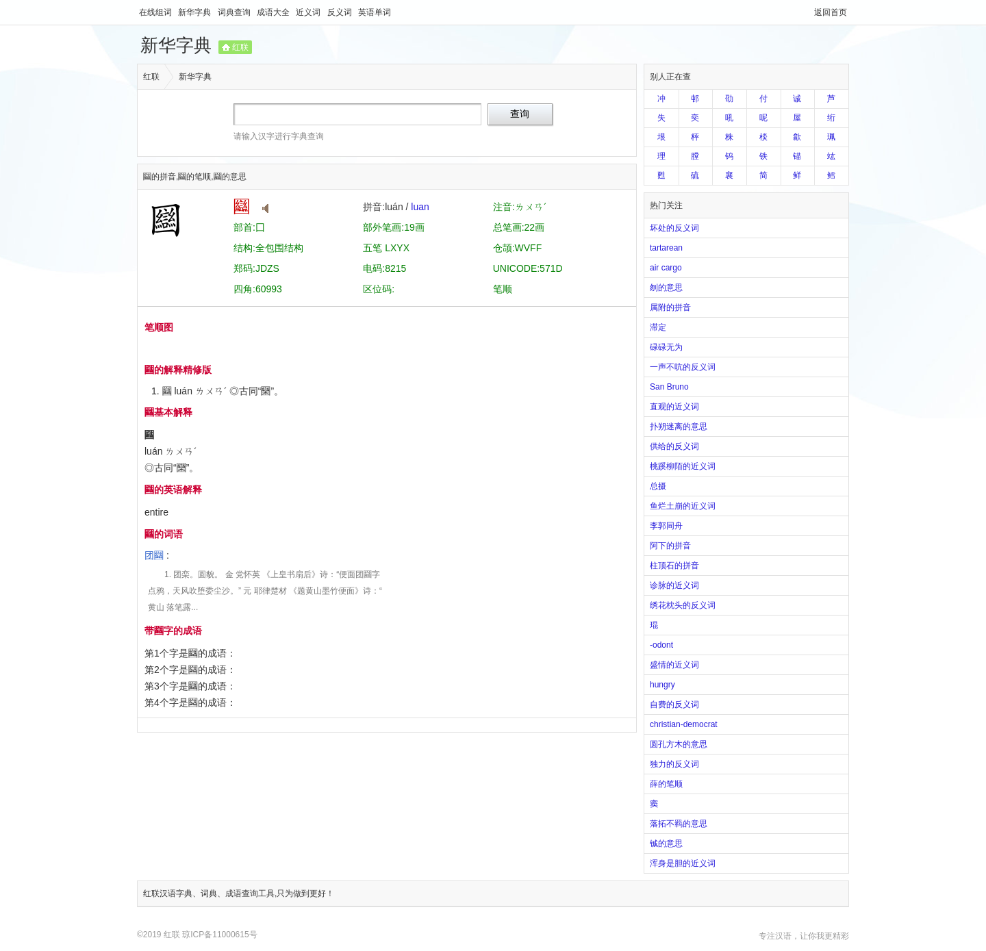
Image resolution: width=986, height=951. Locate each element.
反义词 (340, 12)
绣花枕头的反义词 (683, 605)
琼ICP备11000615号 (219, 934)
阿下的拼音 (670, 545)
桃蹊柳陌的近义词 (683, 466)
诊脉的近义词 (674, 585)
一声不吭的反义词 (683, 367)
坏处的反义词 (674, 228)
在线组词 (156, 12)
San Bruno (669, 387)
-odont (661, 645)
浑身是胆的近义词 (683, 863)
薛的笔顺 (666, 784)
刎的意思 (666, 287)
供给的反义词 (674, 446)
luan (420, 206)
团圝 (154, 555)
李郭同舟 (666, 526)
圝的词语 (163, 534)
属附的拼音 (670, 307)
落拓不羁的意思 (678, 823)
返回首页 (830, 12)
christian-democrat (684, 724)
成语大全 (274, 12)
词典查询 (235, 12)
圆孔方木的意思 (678, 744)
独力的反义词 (674, 764)
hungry (662, 684)
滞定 (658, 327)
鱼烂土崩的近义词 (683, 506)
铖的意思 (666, 843)
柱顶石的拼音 (674, 565)
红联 (240, 47)
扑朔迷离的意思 (678, 426)
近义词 (309, 12)
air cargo (666, 267)
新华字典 (195, 12)
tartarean (666, 248)
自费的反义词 (674, 704)
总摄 (658, 486)
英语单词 (374, 12)
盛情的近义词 (674, 665)
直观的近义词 (674, 406)
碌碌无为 (666, 347)
